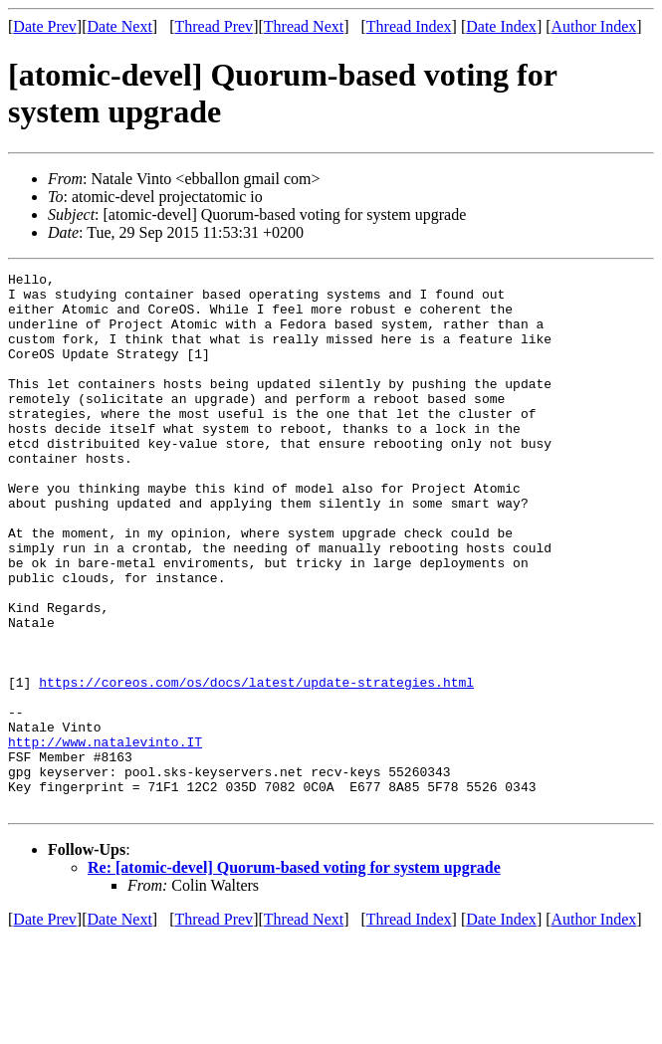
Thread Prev (213, 26)
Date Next (120, 26)
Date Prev (45, 26)
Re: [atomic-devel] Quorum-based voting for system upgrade (294, 974)
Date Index (501, 26)
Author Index (594, 26)
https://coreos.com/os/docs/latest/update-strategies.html (256, 765)
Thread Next (303, 26)
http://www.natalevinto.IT (105, 837)
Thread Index (409, 26)
